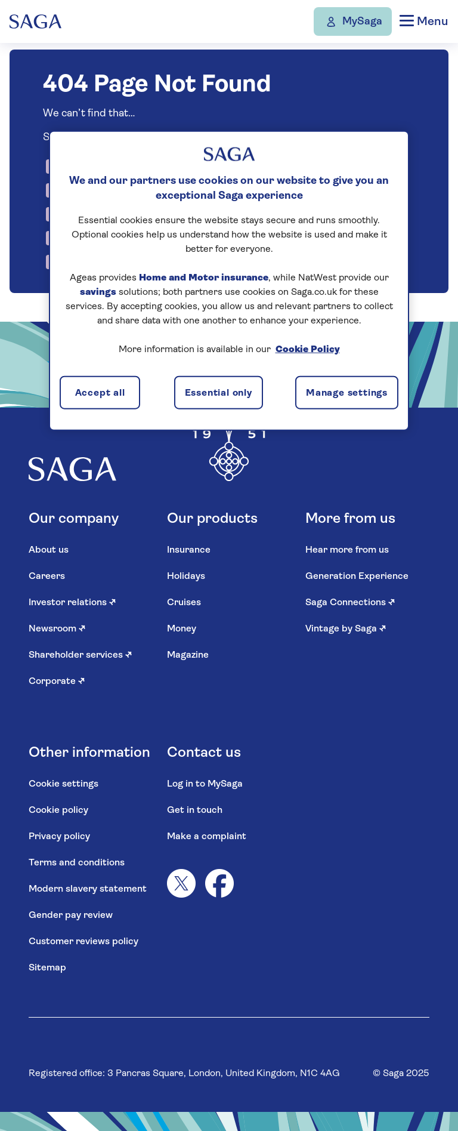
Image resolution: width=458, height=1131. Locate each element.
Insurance (189, 550)
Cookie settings (63, 784)
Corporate (57, 681)
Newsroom (57, 629)
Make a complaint (206, 837)
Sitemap (47, 968)
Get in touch (194, 810)
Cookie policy (58, 810)
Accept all (100, 393)
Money (181, 629)
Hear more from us (347, 550)
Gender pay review (71, 915)
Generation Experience (357, 576)
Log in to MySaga (205, 784)
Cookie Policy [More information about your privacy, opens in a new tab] (308, 349)
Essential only (218, 393)
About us (49, 550)
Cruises (184, 603)
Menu (424, 21)
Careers (47, 576)
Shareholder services (80, 655)
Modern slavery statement (88, 889)
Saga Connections (350, 603)
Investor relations (72, 603)
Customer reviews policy (83, 942)
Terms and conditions (77, 863)
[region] (229, 280)
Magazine (188, 655)
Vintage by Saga (345, 629)
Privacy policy (59, 837)
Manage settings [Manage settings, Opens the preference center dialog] (347, 393)
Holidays (186, 576)
